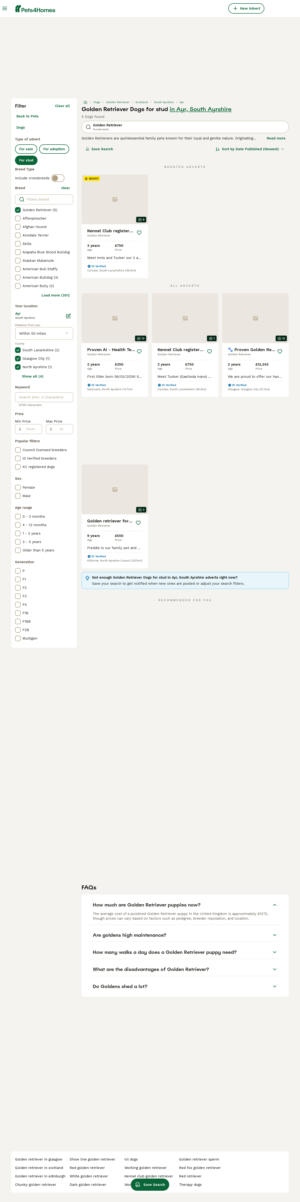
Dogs (20, 127)
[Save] (139, 232)
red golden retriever (87, 1168)
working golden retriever (145, 1168)
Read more (276, 138)
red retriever (190, 1176)
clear (65, 188)
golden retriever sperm (199, 1159)
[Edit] (68, 316)
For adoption (54, 149)
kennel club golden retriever (148, 1176)
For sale (26, 149)
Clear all (62, 106)
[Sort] (250, 149)
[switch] (57, 178)
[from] (31, 429)
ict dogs (131, 1159)
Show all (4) (33, 376)
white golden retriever (89, 1176)
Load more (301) (55, 295)
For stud (26, 160)
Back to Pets (27, 116)
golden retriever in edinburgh (40, 1176)
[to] (62, 429)
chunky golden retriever (35, 1185)
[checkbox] (17, 210)
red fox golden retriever (200, 1168)
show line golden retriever (92, 1159)
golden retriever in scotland (39, 1168)
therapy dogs (190, 1185)
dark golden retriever (88, 1185)
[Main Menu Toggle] (4, 8)
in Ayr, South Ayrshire (201, 109)
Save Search (99, 149)
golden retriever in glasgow (38, 1159)
